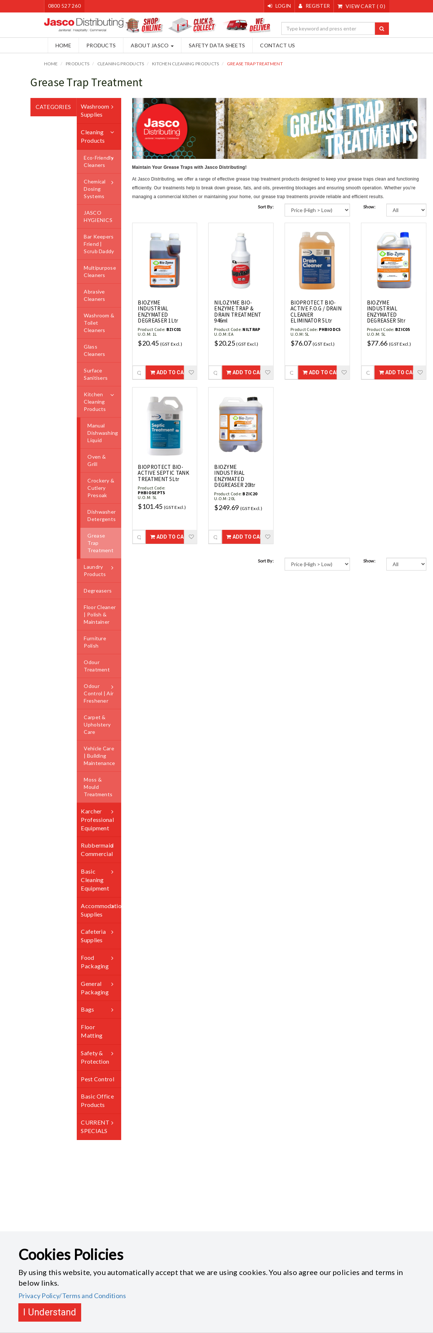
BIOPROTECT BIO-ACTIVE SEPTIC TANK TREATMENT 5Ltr (163, 472)
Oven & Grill (96, 460)
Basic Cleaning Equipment (95, 880)
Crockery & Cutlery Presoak (100, 487)
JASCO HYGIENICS (98, 216)
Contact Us (273, 45)
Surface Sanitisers (96, 374)
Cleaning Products (120, 63)
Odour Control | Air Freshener (98, 693)
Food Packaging (95, 961)
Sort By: (266, 207)
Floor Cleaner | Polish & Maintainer (100, 614)
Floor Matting (91, 1031)
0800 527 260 (64, 6)
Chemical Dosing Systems (94, 188)
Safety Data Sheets (213, 45)
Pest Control (97, 1078)
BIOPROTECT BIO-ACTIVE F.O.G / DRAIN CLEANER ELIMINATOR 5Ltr (316, 311)
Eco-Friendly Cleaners (98, 161)
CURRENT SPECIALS (95, 1126)
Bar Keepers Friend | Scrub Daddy (99, 243)
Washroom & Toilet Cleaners (99, 322)
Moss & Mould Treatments (98, 786)
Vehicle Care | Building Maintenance (99, 755)
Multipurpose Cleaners (100, 271)
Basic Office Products (97, 1100)
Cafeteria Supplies (93, 935)
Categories (53, 106)
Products (97, 45)
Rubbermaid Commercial (97, 849)
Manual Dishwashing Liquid (102, 432)
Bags (87, 1009)
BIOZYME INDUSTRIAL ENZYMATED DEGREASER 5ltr (386, 311)
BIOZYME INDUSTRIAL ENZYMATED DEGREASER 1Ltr (158, 311)
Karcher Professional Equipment (97, 819)
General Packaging (95, 987)
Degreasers (98, 590)
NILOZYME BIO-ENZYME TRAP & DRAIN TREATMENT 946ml (237, 311)
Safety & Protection (95, 1057)
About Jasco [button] (148, 45)
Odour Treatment (97, 666)
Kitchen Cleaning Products (185, 63)
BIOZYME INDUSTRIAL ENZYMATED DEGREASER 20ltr (235, 475)
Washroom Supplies (95, 110)
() (361, 6)
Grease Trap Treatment (255, 63)
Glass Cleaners (94, 350)
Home (60, 45)
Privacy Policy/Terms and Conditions (72, 1296)
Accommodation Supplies (101, 910)
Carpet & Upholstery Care (97, 724)
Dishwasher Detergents (101, 515)
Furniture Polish (95, 642)
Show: (369, 207)
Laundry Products (95, 570)
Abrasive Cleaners (94, 295)
